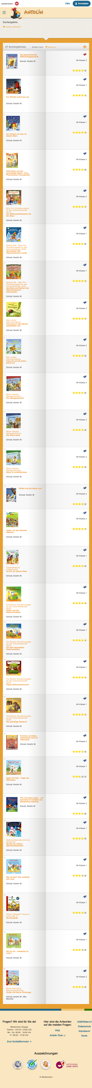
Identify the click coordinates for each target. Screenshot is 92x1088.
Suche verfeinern (13, 27)
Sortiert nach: (38, 47)
